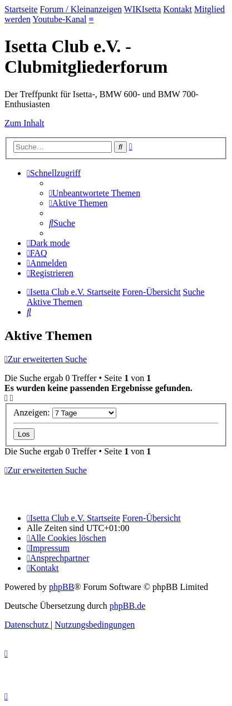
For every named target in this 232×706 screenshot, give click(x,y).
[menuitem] (94, 193)
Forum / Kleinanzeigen (81, 9)
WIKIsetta (142, 9)
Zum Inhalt (24, 123)
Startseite (21, 9)
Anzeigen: (64, 412)
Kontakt (177, 9)
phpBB (61, 587)
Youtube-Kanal (60, 19)
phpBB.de (127, 605)
